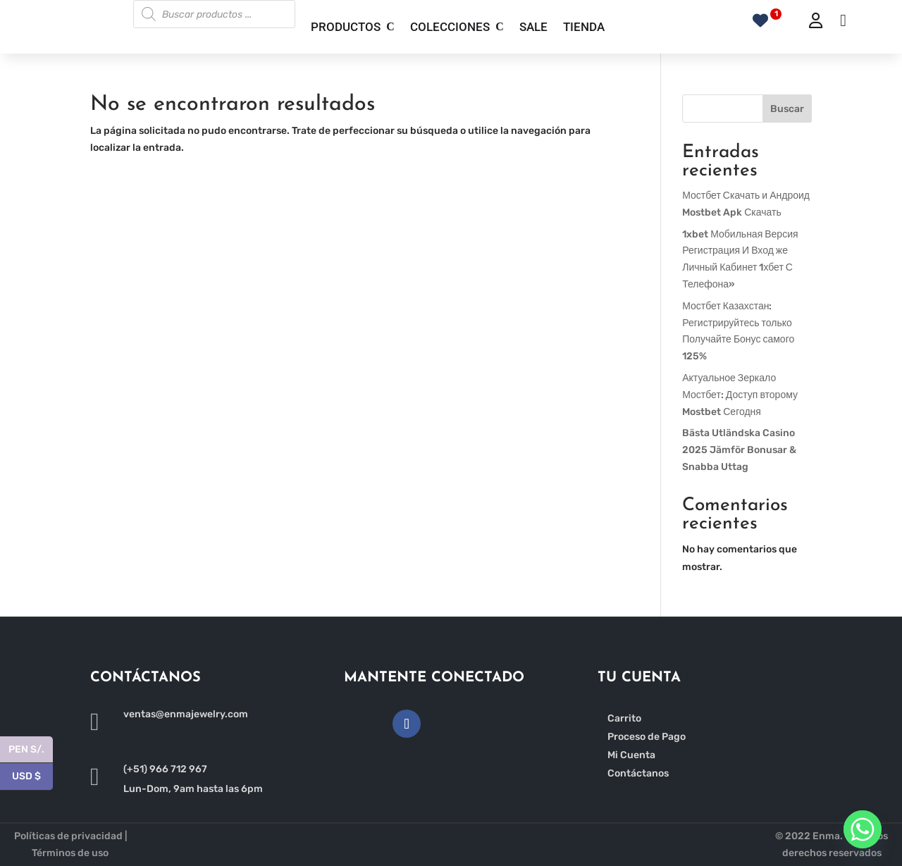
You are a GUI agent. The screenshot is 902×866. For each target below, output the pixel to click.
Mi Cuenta (631, 755)
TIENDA (584, 27)
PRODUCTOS (346, 27)
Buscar (787, 109)
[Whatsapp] (863, 829)
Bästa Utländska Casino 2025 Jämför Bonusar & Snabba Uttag (739, 450)
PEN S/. (30, 750)
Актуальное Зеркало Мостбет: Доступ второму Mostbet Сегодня (740, 395)
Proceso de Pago (646, 737)
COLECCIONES (450, 27)
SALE (533, 27)
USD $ (32, 777)
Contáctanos (638, 773)
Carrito (624, 718)
